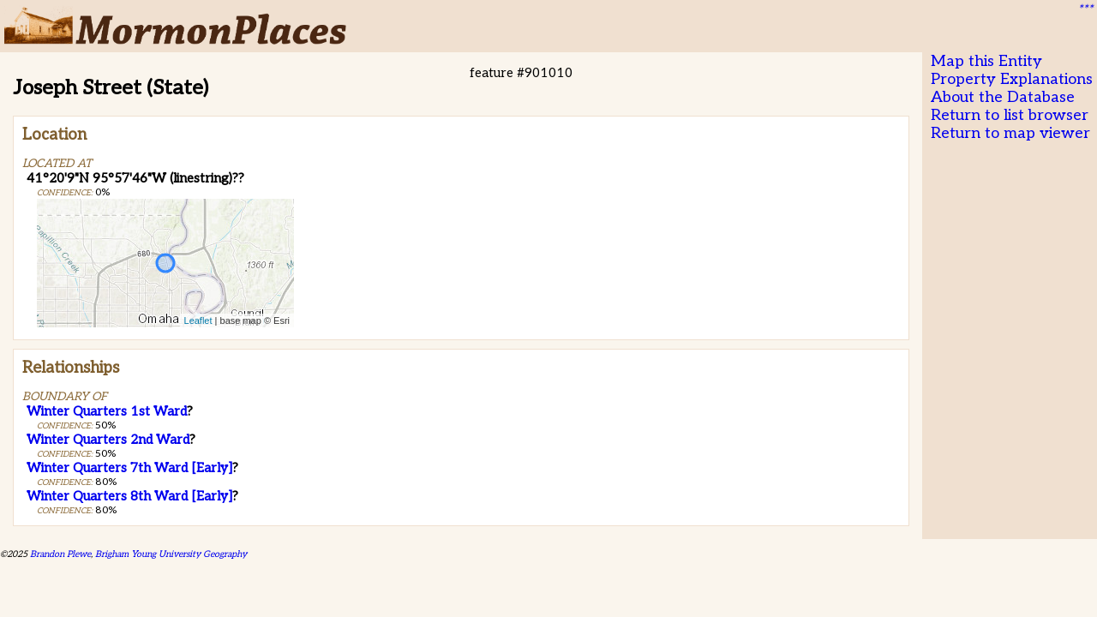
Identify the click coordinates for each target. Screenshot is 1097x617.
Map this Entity (986, 61)
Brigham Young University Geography (171, 554)
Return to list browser (1009, 115)
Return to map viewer (1010, 133)
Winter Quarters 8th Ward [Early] (129, 496)
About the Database (1003, 97)
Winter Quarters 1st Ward (107, 411)
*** (1085, 9)
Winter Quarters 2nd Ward (108, 439)
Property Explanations (1012, 79)
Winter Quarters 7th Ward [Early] (129, 468)
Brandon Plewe (60, 554)
